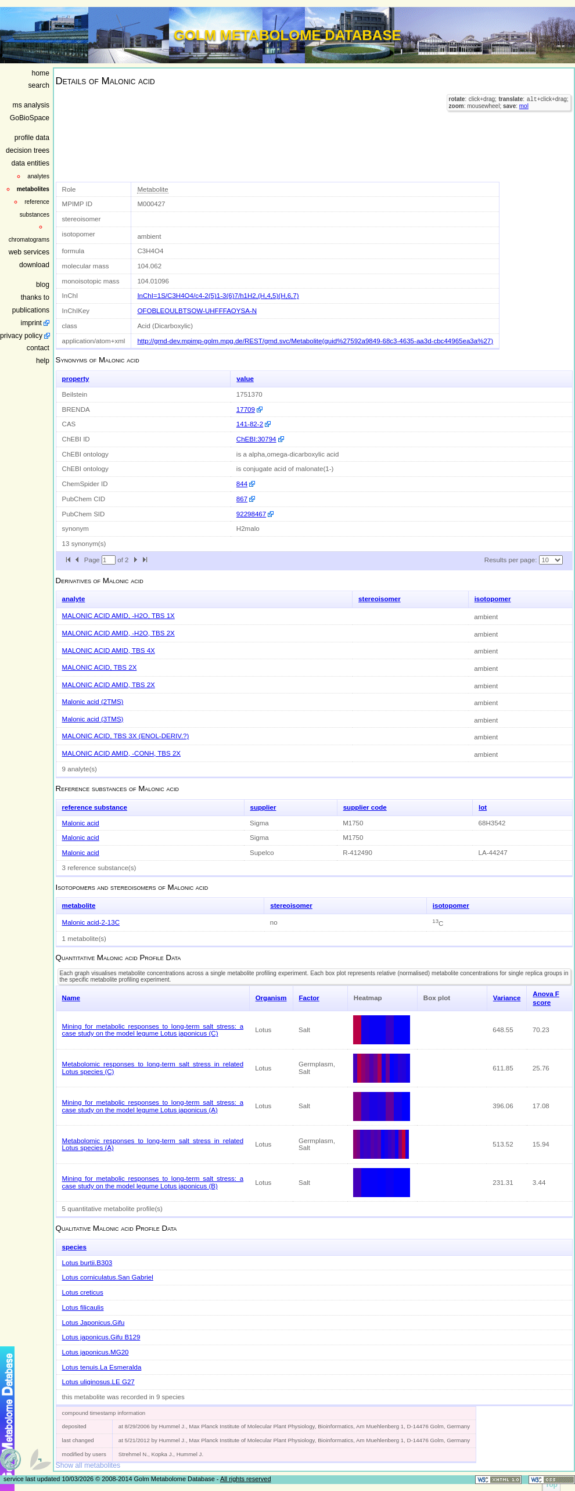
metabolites (33, 189)
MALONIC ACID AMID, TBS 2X (108, 684)
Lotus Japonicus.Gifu (93, 1322)
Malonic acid (80, 823)
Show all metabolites (88, 1465)
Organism (271, 997)
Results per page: (510, 559)
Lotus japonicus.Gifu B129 (101, 1337)
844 (241, 483)
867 (241, 498)
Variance (507, 997)
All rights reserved (245, 1478)
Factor (309, 997)
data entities (30, 163)
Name (71, 997)
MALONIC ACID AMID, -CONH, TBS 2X (121, 753)
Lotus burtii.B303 (87, 1262)
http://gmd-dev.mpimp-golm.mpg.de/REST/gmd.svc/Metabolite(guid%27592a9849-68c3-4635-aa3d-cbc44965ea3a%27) (315, 340)
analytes (38, 176)
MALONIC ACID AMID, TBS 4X (108, 650)
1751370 (249, 394)
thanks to (35, 297)
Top (551, 1485)
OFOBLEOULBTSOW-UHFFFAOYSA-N (197, 310)
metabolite (79, 905)
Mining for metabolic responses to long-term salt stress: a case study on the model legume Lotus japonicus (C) (153, 1030)
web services (29, 252)
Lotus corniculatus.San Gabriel (107, 1277)
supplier (263, 807)
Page (93, 559)
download (34, 265)
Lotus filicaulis (83, 1307)
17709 (245, 409)
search (39, 85)
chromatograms (29, 239)
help (42, 361)
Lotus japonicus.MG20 (95, 1352)
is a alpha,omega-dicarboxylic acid (287, 454)
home (40, 73)
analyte (73, 598)
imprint (31, 323)
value (245, 378)
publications (30, 310)
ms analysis (31, 105)
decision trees (27, 150)
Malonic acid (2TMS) (93, 701)
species (74, 1247)
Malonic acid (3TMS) (93, 719)
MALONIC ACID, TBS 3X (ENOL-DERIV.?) (125, 735)
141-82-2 (249, 424)
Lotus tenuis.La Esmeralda (102, 1367)
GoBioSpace (29, 118)
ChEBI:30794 (256, 439)
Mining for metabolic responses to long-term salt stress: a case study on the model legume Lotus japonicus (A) (153, 1106)
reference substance (94, 807)
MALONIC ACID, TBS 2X (99, 667)
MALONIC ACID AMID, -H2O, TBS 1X (118, 615)
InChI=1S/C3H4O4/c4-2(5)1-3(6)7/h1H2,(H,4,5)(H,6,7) (218, 295)
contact (38, 348)
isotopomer (493, 598)
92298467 (251, 514)
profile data (32, 138)
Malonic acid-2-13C (91, 922)
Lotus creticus (82, 1292)
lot (483, 807)
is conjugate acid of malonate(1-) (285, 468)
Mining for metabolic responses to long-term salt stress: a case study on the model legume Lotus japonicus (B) (153, 1182)
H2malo (248, 528)
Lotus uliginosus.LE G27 (98, 1381)
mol (524, 107)
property (75, 378)
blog (42, 285)
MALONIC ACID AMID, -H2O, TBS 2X (118, 633)
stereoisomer (379, 598)
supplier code (365, 807)
